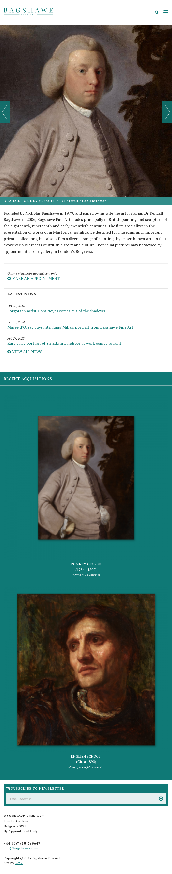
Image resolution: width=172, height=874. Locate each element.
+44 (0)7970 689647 (22, 843)
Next (167, 112)
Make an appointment (33, 278)
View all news (24, 351)
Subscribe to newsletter (35, 788)
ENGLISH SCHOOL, (86, 762)
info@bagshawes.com (21, 848)
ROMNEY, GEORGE (86, 570)
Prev (5, 112)
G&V (19, 862)
